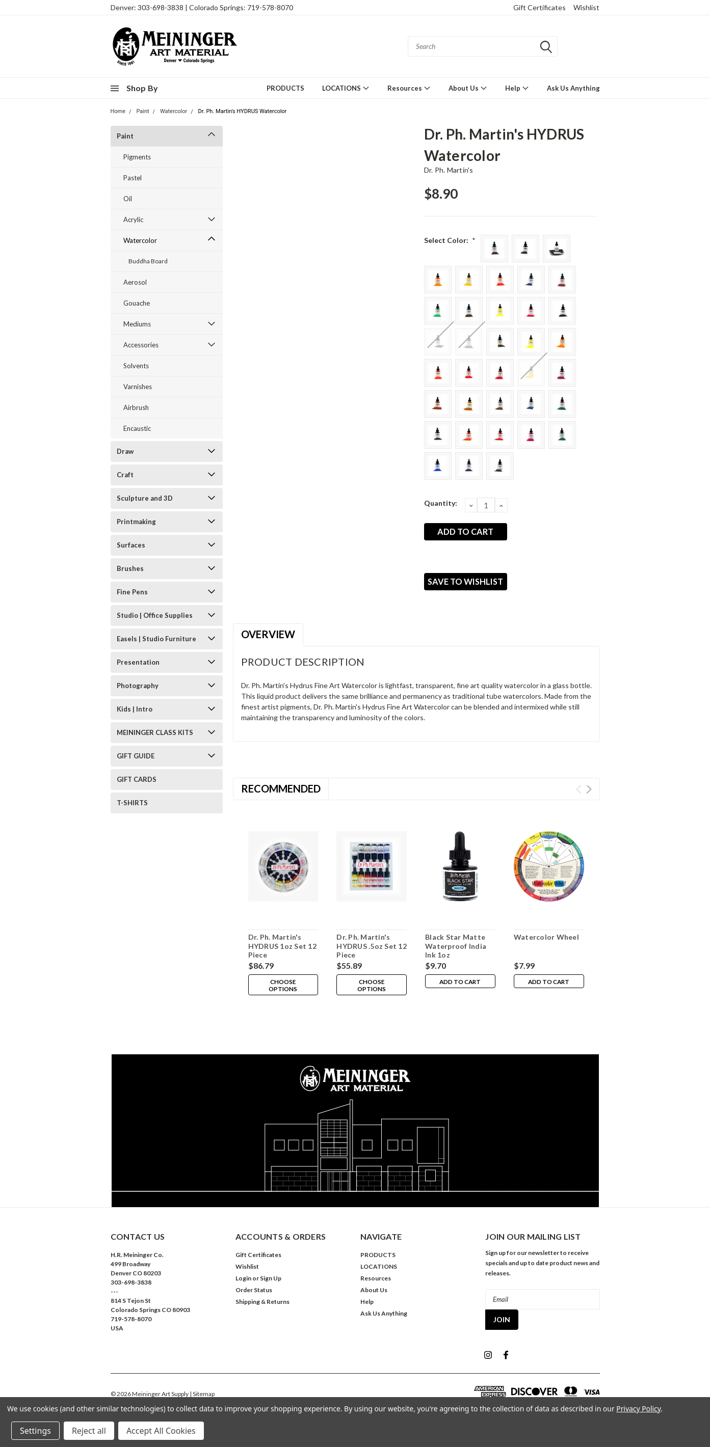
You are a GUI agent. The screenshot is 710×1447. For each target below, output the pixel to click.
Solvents (136, 366)
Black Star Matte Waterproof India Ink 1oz (455, 953)
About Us (468, 88)
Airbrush (136, 407)
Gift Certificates (539, 7)
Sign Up (270, 1285)
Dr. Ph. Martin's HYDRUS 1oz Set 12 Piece (282, 953)
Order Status (253, 1297)
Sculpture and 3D (145, 498)
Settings (35, 1430)
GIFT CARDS (136, 779)
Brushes (130, 568)
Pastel (132, 178)
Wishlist (586, 7)
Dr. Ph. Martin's (449, 170)
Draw (125, 451)
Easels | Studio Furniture (156, 639)
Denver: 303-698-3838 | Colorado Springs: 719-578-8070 (202, 7)
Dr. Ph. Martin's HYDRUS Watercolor (242, 111)
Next (589, 796)
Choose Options (283, 993)
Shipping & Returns (262, 1309)
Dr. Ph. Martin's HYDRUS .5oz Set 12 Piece (371, 953)
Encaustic (137, 428)
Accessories (141, 345)
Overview (268, 641)
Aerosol (135, 282)
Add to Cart (460, 990)
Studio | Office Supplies (155, 615)
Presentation (138, 662)
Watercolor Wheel (546, 944)
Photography (138, 685)
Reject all (89, 1430)
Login (243, 1285)
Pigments (137, 157)
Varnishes (137, 387)
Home (118, 111)
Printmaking (136, 521)
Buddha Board (148, 261)
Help (517, 88)
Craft (125, 475)
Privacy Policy (638, 1408)
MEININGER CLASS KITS (155, 732)
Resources (409, 88)
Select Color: (450, 240)
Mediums (137, 324)
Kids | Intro (134, 709)
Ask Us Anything (573, 88)
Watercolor (173, 111)
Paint (142, 111)
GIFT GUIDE (135, 756)
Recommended (281, 795)
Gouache (136, 303)
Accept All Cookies (161, 1430)
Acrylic (133, 219)
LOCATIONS (346, 88)
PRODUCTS (285, 88)
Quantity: (440, 503)
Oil (127, 199)
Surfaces (131, 545)
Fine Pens (132, 592)
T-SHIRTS (132, 803)
